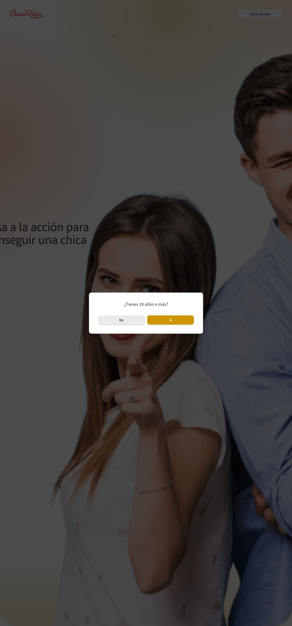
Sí (170, 320)
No (121, 320)
